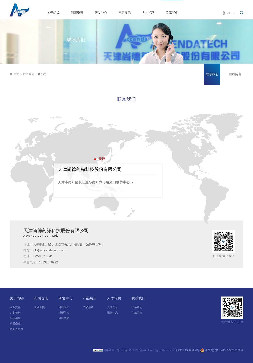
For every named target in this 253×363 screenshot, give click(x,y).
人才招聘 (148, 12)
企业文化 (15, 307)
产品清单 (88, 307)
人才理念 (112, 307)
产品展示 (124, 12)
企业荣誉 (15, 312)
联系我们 (172, 12)
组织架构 (15, 318)
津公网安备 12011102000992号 (221, 350)
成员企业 (15, 323)
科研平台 (63, 312)
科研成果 (63, 318)
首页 (16, 74)
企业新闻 (39, 307)
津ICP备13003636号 (187, 350)
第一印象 (122, 350)
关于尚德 (53, 12)
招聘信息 (112, 312)
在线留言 (235, 74)
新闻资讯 (77, 12)
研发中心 (101, 12)
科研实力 (63, 307)
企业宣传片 (16, 329)
